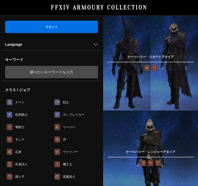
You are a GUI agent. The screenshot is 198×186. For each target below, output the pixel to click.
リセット (51, 27)
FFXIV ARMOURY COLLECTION (99, 7)
